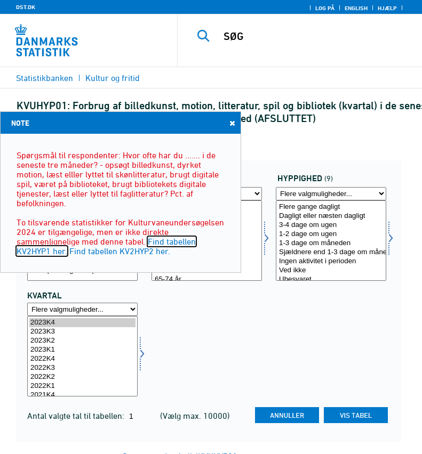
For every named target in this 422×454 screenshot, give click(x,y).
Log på (325, 8)
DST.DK (25, 7)
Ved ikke (331, 270)
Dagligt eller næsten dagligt (331, 216)
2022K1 (82, 386)
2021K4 (82, 395)
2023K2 (82, 340)
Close (231, 122)
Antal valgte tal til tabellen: (76, 415)
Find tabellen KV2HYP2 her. (119, 251)
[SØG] (315, 36)
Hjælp (387, 8)
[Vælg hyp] (331, 240)
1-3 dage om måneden (331, 243)
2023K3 (82, 331)
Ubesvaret (331, 279)
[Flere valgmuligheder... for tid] (82, 309)
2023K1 (82, 349)
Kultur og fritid (112, 78)
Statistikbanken (44, 78)
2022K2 (82, 377)
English (356, 8)
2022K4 (82, 358)
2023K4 (82, 322)
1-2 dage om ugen (331, 234)
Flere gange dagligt (331, 207)
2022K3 (82, 367)
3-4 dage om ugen (331, 225)
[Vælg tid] (82, 356)
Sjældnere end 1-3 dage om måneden (331, 252)
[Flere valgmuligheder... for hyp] (331, 193)
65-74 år (207, 279)
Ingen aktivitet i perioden (331, 261)
